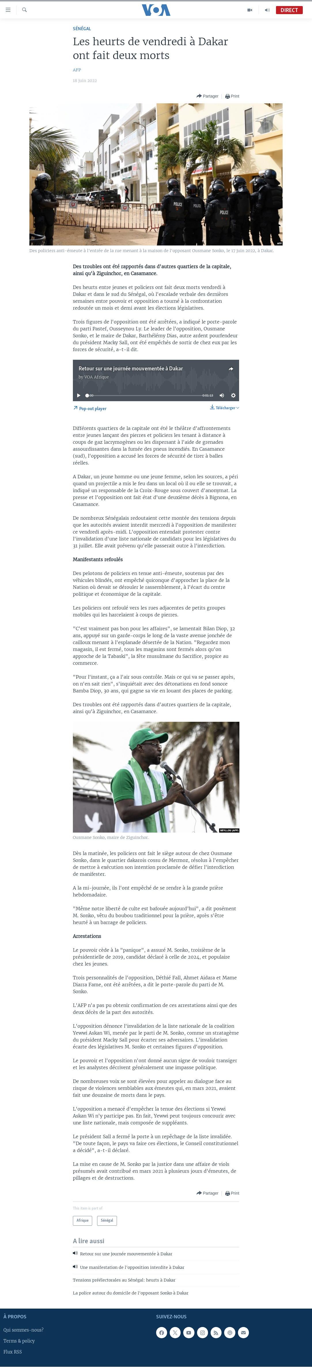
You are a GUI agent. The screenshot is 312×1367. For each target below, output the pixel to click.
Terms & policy (19, 1341)
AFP (77, 70)
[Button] (207, 96)
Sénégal (82, 28)
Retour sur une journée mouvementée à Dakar (131, 369)
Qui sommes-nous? (23, 1330)
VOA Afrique (96, 377)
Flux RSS (12, 1352)
